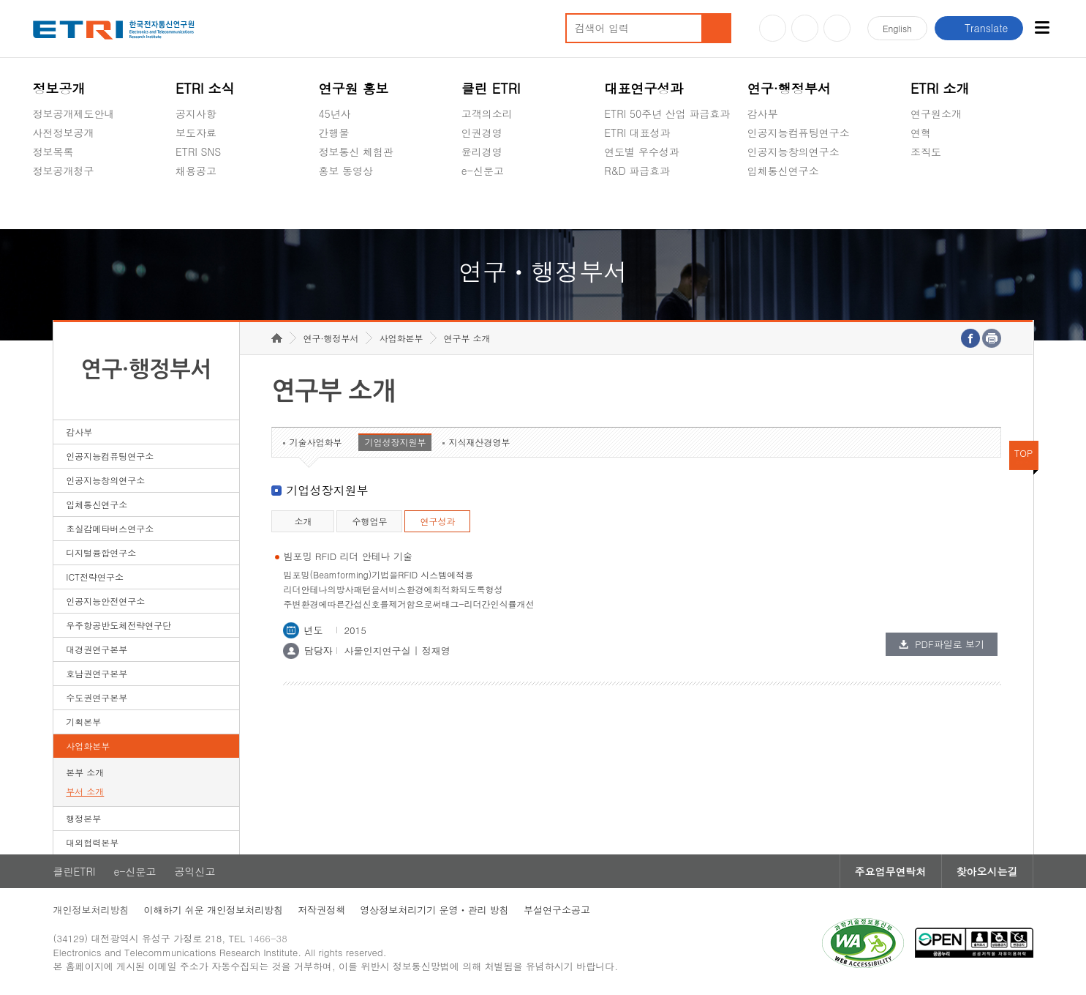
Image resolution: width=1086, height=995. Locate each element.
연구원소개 (936, 113)
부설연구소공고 (557, 910)
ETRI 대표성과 (637, 132)
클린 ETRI (491, 88)
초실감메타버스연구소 (798, 205)
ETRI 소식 (205, 88)
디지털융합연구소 (101, 552)
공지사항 (196, 113)
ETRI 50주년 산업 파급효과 (667, 113)
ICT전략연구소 (95, 576)
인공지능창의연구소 (793, 151)
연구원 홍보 (353, 88)
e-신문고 (482, 170)
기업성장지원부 (395, 442)
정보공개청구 (63, 170)
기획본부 (83, 721)
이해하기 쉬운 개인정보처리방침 (214, 910)
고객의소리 (487, 113)
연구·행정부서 (789, 88)
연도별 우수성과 (641, 151)
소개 (303, 521)
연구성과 (437, 521)
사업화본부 (88, 745)
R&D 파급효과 (637, 170)
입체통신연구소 (783, 170)
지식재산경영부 (479, 442)
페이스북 (837, 28)
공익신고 (481, 205)
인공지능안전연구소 (105, 601)
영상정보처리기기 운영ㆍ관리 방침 (434, 910)
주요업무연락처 (891, 871)
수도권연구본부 (96, 697)
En (897, 28)
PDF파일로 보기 (949, 644)
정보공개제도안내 (74, 113)
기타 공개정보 (943, 186)
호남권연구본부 (96, 673)
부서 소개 (85, 791)
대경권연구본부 (96, 649)
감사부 (762, 113)
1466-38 (268, 938)
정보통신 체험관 (355, 151)
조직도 (925, 151)
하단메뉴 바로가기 (0, 0)
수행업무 (369, 521)
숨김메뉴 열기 (40, 188)
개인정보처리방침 (91, 910)
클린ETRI (74, 871)
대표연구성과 (643, 88)
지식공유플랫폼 (640, 205)
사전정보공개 (63, 132)
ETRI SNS (198, 151)
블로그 (804, 28)
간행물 (333, 132)
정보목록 (53, 151)
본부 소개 (85, 772)
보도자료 (196, 132)
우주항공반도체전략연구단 (118, 625)
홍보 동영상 (345, 170)
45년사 (334, 113)
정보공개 (59, 88)
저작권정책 (321, 910)
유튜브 (772, 28)
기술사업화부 (315, 442)
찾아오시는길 (987, 871)
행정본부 (83, 818)
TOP (1023, 453)
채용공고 (196, 170)
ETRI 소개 (940, 88)
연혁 (920, 132)
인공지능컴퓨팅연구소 (798, 132)
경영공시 (53, 205)
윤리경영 (481, 151)
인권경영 (481, 132)
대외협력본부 (92, 842)
